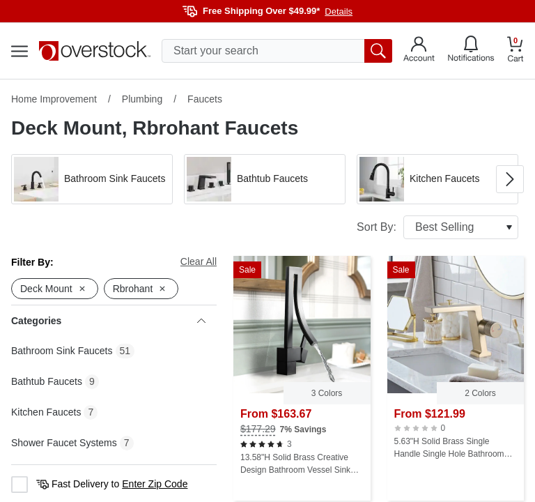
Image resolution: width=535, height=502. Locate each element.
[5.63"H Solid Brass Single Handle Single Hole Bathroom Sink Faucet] (456, 378)
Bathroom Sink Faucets (62, 350)
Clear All (198, 261)
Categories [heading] (108, 320)
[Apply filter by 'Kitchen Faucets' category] (437, 179)
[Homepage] (94, 51)
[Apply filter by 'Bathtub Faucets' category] (265, 179)
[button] (92, 179)
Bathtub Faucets (46, 381)
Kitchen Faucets (46, 412)
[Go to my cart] (515, 51)
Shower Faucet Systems (64, 442)
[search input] (277, 51)
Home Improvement (54, 99)
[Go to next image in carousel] (510, 179)
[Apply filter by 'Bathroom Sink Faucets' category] (92, 179)
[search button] (378, 51)
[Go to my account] (419, 51)
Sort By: (437, 227)
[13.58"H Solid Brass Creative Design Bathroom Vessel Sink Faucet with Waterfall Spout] (302, 378)
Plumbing (142, 99)
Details (338, 11)
